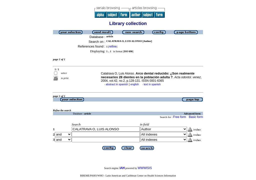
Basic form (196, 117)
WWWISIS (145, 168)
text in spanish (152, 84)
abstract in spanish (117, 84)
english (134, 84)
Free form (179, 117)
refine (112, 46)
